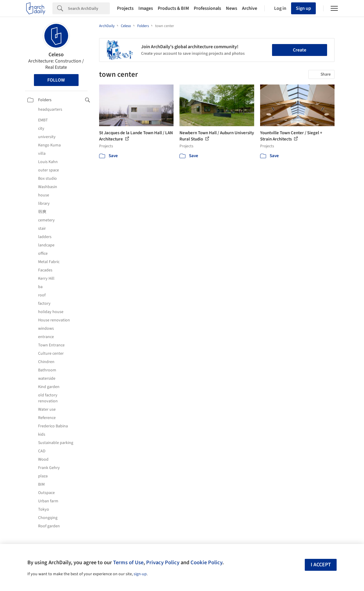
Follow (56, 80)
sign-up (140, 574)
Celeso (56, 54)
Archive (249, 8)
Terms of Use (128, 562)
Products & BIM (173, 8)
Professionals (207, 8)
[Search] (89, 8)
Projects (125, 8)
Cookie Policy (206, 562)
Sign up (303, 8)
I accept (321, 564)
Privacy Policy (162, 562)
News (231, 8)
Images (145, 8)
